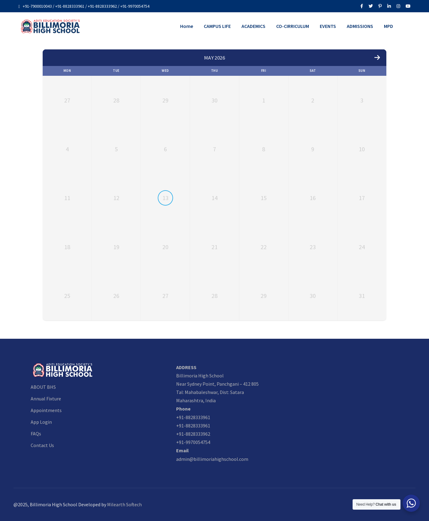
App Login (41, 422)
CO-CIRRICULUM (292, 26)
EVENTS (328, 26)
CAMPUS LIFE (217, 26)
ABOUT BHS (43, 387)
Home (186, 26)
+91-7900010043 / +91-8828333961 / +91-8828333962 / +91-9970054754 (86, 6)
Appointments (46, 410)
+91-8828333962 (193, 434)
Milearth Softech (124, 504)
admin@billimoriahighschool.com (212, 459)
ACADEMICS (253, 26)
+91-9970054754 (193, 442)
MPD (388, 26)
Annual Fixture (46, 399)
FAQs (36, 433)
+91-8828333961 (193, 417)
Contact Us (42, 445)
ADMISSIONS (360, 26)
